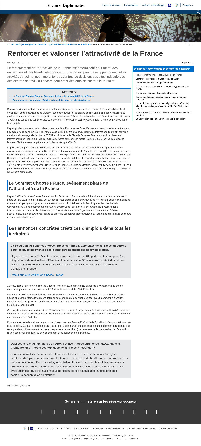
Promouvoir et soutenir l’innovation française (156, 93)
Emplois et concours (111, 4)
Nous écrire (57, 428)
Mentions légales (81, 428)
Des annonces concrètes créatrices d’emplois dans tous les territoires (51, 100)
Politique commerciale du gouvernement (154, 83)
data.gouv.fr (133, 438)
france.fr (120, 438)
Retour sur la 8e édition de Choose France (37, 274)
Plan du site (43, 428)
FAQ (68, 428)
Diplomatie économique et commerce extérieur (162, 68)
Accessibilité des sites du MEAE (142, 428)
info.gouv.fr (107, 438)
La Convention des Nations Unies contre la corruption (160, 119)
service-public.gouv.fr (71, 438)
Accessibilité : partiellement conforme (108, 428)
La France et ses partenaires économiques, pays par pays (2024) (162, 87)
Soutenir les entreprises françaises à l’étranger (157, 79)
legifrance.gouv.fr (91, 438)
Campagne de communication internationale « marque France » (161, 98)
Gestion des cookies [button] (168, 428)
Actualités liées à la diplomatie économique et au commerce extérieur (163, 113)
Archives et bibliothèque (153, 4)
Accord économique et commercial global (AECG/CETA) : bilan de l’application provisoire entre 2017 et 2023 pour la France (162, 106)
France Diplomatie (65, 5)
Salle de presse (131, 4)
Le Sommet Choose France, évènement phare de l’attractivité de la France (53, 96)
